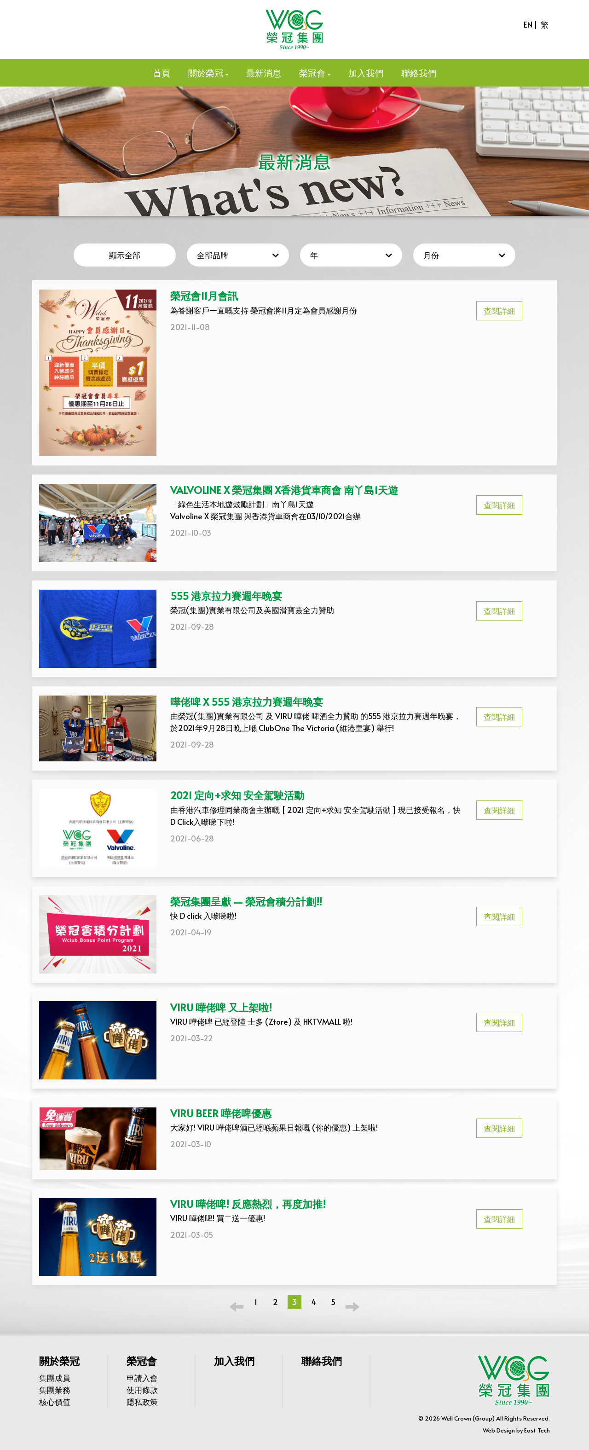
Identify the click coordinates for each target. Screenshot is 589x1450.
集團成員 (54, 1377)
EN (528, 24)
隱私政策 (142, 1401)
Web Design (499, 1430)
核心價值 (54, 1401)
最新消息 (263, 73)
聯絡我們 (418, 73)
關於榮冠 (205, 73)
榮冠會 (312, 73)
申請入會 (142, 1377)
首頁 (161, 73)
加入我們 (365, 73)
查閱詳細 (499, 310)
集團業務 (54, 1389)
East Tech (537, 1430)
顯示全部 (124, 255)
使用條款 (142, 1389)
